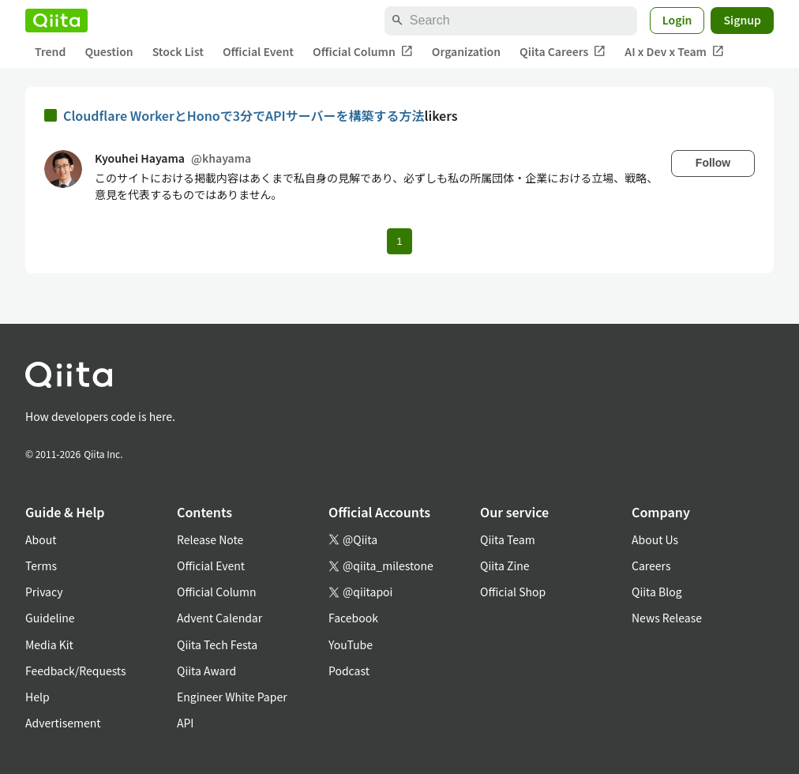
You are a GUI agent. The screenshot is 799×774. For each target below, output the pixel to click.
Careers (651, 565)
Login (677, 20)
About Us (655, 539)
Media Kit (49, 644)
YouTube (350, 644)
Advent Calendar (219, 618)
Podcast (348, 670)
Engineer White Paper (232, 696)
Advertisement (63, 723)
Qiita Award (206, 670)
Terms (41, 565)
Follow (713, 162)
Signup (742, 20)
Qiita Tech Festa (217, 644)
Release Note (210, 539)
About (40, 539)
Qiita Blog (657, 591)
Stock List (178, 51)
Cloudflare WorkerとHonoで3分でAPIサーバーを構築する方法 (244, 115)
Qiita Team (507, 539)
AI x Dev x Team (674, 51)
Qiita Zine (505, 565)
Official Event (258, 51)
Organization (466, 51)
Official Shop (513, 591)
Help (37, 696)
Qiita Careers (563, 51)
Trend (50, 51)
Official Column (363, 51)
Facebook (353, 618)
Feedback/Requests (75, 670)
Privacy (43, 591)
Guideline (50, 618)
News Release (667, 618)
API (185, 723)
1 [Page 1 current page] (399, 241)
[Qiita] (56, 20)
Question (108, 51)
